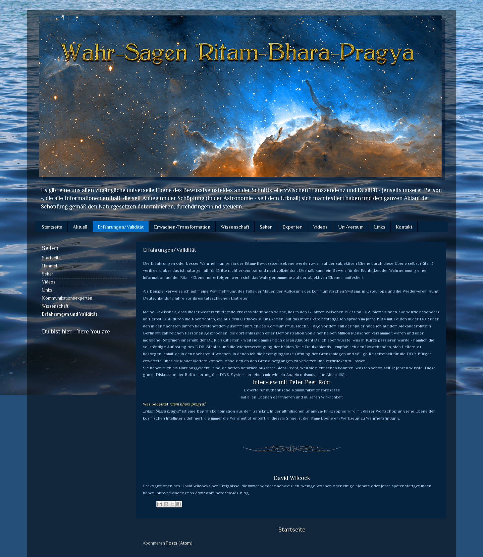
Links (379, 227)
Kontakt (404, 227)
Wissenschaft (235, 227)
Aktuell (80, 227)
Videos (320, 227)
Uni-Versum (351, 227)
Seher (266, 227)
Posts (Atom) (179, 543)
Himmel (49, 265)
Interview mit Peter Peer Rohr (291, 382)
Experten (292, 227)
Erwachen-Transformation (182, 227)
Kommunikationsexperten (67, 298)
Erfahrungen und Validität (69, 314)
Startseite (52, 227)
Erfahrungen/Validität (121, 227)
